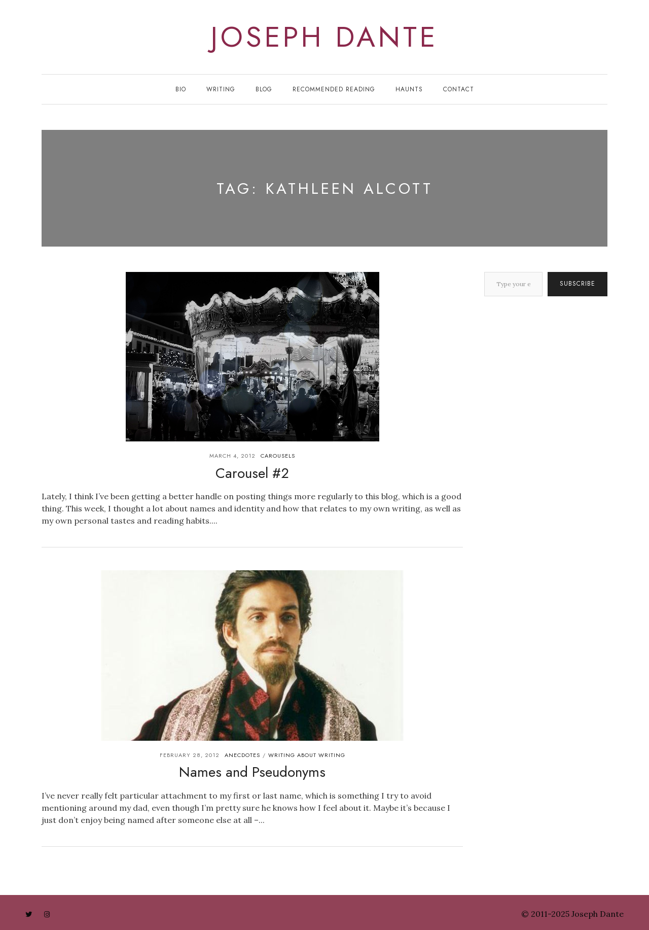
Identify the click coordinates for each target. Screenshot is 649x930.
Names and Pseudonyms (252, 772)
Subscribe (577, 283)
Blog (264, 89)
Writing (220, 89)
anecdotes (242, 755)
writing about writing (306, 755)
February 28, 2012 (190, 755)
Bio (180, 89)
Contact (458, 89)
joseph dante (324, 37)
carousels (278, 456)
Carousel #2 (252, 473)
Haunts (409, 89)
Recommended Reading (334, 89)
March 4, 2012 (232, 456)
